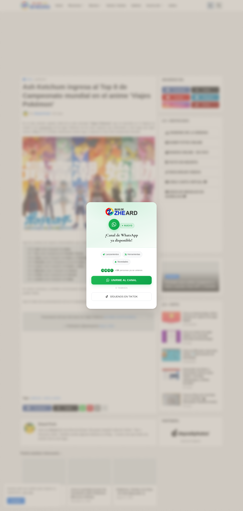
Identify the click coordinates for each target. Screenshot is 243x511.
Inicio (28, 79)
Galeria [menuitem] (136, 5)
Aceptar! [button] (16, 500)
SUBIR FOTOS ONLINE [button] (183, 142)
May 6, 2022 (106, 325)
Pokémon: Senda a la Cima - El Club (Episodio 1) (134, 491)
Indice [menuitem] (173, 5)
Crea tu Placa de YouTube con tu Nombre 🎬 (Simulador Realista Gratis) (200, 398)
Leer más (27, 492)
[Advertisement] (121, 43)
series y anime (52, 398)
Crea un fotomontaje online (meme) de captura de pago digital (200, 317)
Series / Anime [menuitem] (116, 5)
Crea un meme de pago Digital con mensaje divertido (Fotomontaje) (197, 335)
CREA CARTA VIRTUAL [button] (186, 182)
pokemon (40, 79)
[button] (210, 5)
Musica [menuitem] (94, 5)
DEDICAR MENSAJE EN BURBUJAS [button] (184, 194)
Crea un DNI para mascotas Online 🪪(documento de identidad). (200, 354)
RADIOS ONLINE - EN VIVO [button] (186, 152)
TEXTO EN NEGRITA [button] (181, 162)
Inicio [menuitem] (59, 5)
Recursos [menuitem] (74, 5)
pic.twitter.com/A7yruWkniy (120, 317)
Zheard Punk (47, 424)
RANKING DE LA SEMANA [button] (186, 132)
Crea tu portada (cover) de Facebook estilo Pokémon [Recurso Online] (88, 493)
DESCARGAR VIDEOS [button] (183, 172)
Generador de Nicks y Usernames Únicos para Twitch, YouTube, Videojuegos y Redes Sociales (198, 376)
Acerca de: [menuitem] (153, 5)
